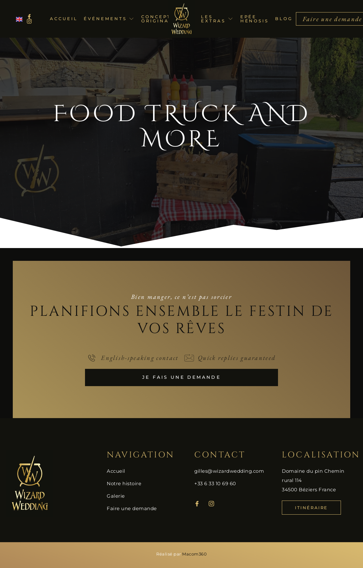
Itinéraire (311, 507)
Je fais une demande (181, 377)
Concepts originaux (159, 18)
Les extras (217, 18)
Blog (284, 18)
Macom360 (194, 554)
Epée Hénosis (254, 18)
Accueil (63, 18)
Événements (109, 18)
